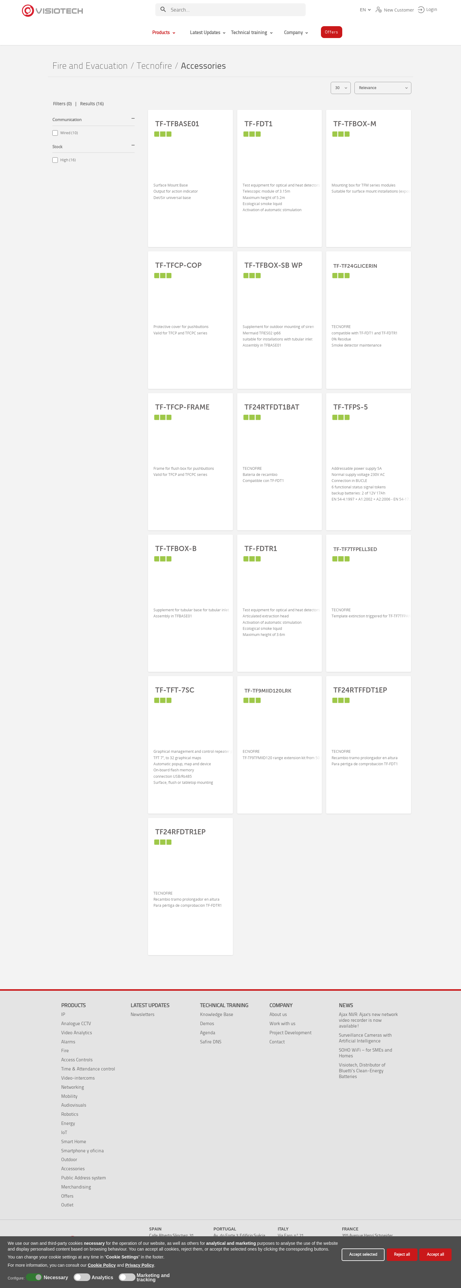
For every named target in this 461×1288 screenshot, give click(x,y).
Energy (68, 1123)
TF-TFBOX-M (354, 124)
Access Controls (77, 1060)
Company (280, 1005)
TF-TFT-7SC (174, 690)
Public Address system (83, 1178)
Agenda (207, 1032)
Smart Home (73, 1141)
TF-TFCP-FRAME (182, 407)
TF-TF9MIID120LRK (268, 691)
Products (73, 1005)
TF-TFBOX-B (176, 548)
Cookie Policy (102, 1265)
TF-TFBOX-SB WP (273, 265)
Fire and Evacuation (90, 66)
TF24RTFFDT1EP (360, 690)
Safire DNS (210, 1042)
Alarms (68, 1042)
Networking (72, 1087)
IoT (64, 1132)
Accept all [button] (435, 1254)
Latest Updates (150, 1005)
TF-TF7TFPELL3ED (355, 549)
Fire (65, 1050)
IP (63, 1014)
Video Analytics (76, 1032)
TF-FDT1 (259, 124)
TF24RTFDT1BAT (272, 407)
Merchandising (76, 1187)
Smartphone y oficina (82, 1151)
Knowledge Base (216, 1014)
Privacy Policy (139, 1265)
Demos (207, 1023)
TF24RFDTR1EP (180, 832)
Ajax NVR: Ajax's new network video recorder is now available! (368, 1020)
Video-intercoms (78, 1078)
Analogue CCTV (76, 1023)
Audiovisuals (73, 1105)
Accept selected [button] (363, 1254)
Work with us (282, 1023)
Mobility (69, 1096)
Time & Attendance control (88, 1069)
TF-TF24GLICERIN (355, 266)
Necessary (55, 1278)
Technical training (224, 1005)
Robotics (69, 1114)
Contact (277, 1042)
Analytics (102, 1278)
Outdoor (69, 1159)
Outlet (67, 1205)
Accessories (73, 1168)
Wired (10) (69, 132)
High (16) (68, 159)
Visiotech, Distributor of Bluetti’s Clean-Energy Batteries (362, 1070)
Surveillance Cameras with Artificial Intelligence (365, 1038)
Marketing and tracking (153, 1277)
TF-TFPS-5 (350, 407)
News (346, 1005)
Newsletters (142, 1014)
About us (278, 1014)
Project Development (290, 1032)
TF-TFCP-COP (178, 265)
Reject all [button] (402, 1254)
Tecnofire (154, 66)
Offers (67, 1196)
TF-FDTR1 (261, 548)
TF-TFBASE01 (177, 124)
